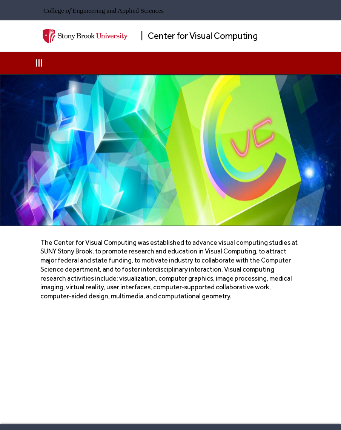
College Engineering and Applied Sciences (103, 10)
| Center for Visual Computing (199, 35)
